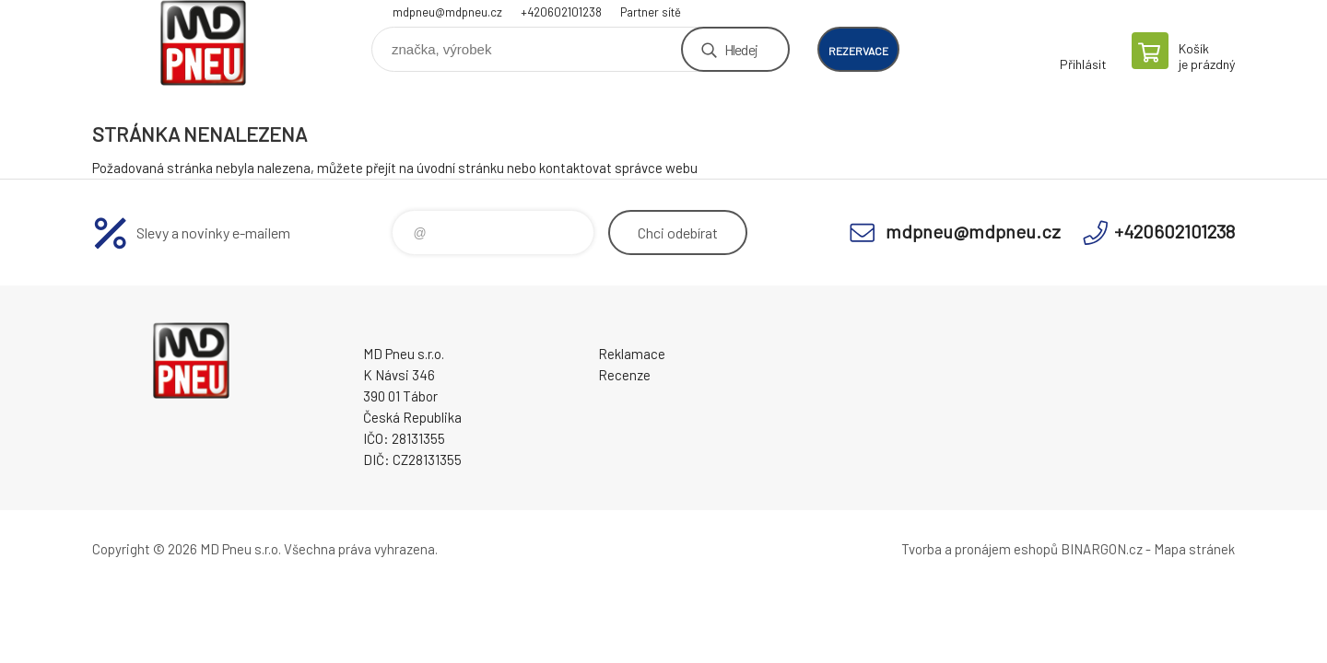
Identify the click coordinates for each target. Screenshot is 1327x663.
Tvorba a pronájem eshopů (979, 549)
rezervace (858, 50)
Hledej (740, 49)
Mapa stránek (1194, 549)
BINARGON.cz (1102, 549)
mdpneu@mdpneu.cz (447, 12)
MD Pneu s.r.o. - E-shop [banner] (202, 43)
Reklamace (631, 353)
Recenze (624, 374)
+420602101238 (561, 12)
